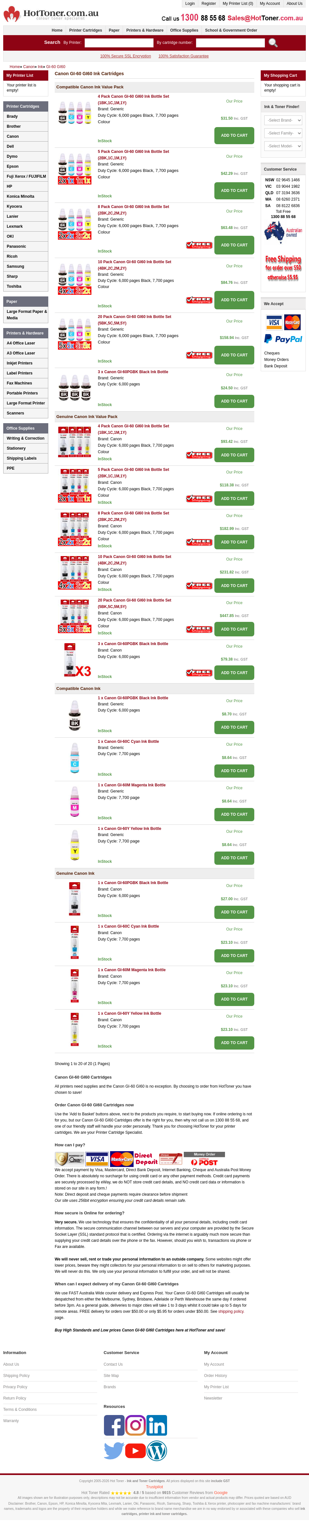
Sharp (12, 276)
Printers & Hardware (144, 30)
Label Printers (20, 373)
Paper (114, 30)
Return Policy (14, 1398)
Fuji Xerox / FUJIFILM (26, 176)
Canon (13, 136)
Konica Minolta (20, 196)
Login (190, 3)
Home (57, 30)
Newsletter (213, 1398)
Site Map (111, 1375)
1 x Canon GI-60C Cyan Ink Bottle (128, 741)
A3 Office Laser (21, 353)
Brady (12, 116)
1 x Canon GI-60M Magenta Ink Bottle (132, 785)
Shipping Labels (22, 458)
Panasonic (16, 246)
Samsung (15, 266)
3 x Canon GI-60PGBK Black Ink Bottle (133, 372)
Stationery (16, 448)
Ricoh (12, 256)
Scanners (15, 413)
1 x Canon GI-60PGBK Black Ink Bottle (133, 698)
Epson (13, 166)
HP (9, 186)
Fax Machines (19, 383)
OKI (10, 236)
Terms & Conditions (20, 1409)
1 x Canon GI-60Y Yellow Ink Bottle (129, 828)
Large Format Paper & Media (27, 314)
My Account (270, 3)
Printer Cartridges (85, 30)
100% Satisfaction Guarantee (183, 56)
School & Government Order (231, 30)
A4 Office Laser (21, 343)
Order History (215, 1375)
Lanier (12, 216)
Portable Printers (22, 393)
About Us (295, 3)
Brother (14, 126)
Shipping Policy (16, 1375)
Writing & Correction (25, 438)
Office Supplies (184, 30)
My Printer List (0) (238, 3)
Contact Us (113, 1364)
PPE (10, 468)
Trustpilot (154, 1486)
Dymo (12, 156)
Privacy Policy (15, 1387)
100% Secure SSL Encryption (125, 56)
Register (208, 3)
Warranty (11, 1421)
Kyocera (14, 206)
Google (221, 1492)
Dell (10, 146)
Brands (110, 1387)
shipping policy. (231, 1311)
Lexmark (15, 226)
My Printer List (216, 1387)
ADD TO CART (234, 135)
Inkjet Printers (20, 363)
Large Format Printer (26, 403)
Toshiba (14, 286)
